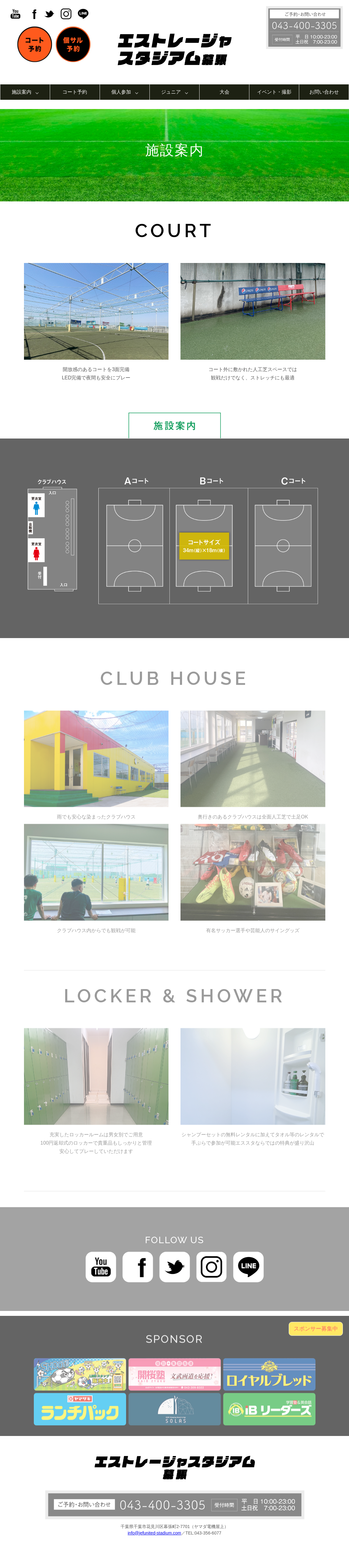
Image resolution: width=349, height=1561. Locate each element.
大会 (224, 92)
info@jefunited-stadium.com (154, 1533)
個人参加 (121, 92)
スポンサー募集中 (316, 1336)
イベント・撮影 (274, 92)
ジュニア (171, 92)
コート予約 (74, 92)
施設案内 (21, 92)
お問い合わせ (324, 92)
